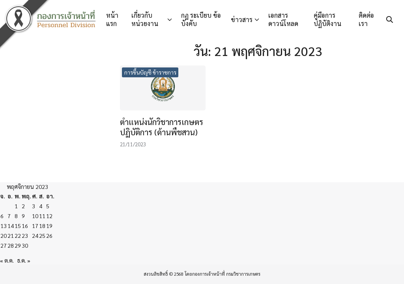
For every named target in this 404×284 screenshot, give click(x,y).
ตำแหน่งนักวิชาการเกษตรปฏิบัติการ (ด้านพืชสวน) (161, 127)
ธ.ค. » (23, 260)
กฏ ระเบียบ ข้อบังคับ (201, 19)
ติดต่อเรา (366, 19)
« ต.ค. (7, 260)
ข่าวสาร (241, 19)
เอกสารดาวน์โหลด (283, 19)
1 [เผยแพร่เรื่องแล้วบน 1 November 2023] (16, 205)
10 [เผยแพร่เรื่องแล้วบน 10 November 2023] (35, 215)
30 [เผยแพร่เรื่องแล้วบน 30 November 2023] (25, 245)
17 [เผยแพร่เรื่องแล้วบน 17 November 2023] (35, 225)
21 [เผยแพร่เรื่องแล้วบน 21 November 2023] (10, 235)
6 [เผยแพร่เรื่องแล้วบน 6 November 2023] (2, 215)
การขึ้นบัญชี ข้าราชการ (150, 72)
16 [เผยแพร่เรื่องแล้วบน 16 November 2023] (25, 225)
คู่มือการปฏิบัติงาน (327, 19)
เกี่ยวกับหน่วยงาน (144, 19)
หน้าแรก (112, 19)
